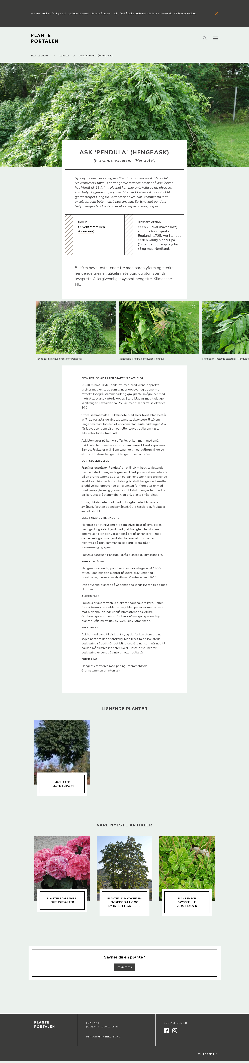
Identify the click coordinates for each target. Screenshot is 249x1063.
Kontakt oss (124, 969)
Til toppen (207, 1056)
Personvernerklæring (103, 1038)
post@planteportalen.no (102, 1028)
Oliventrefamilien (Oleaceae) (91, 229)
